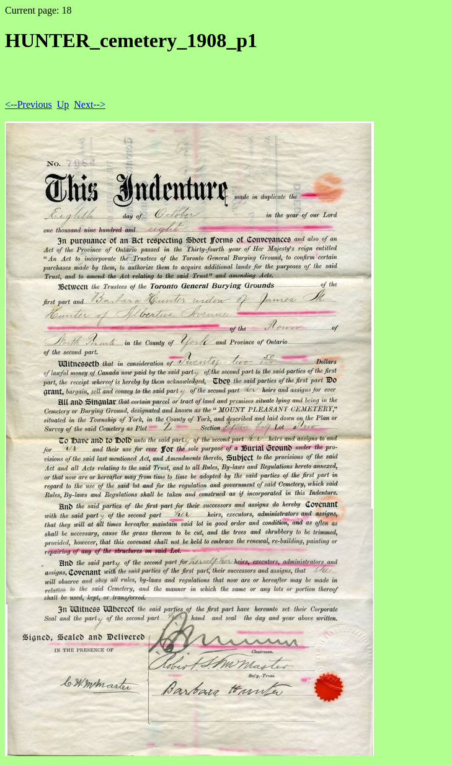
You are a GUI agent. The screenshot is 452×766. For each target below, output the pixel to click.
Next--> (89, 104)
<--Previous (28, 104)
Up (63, 104)
